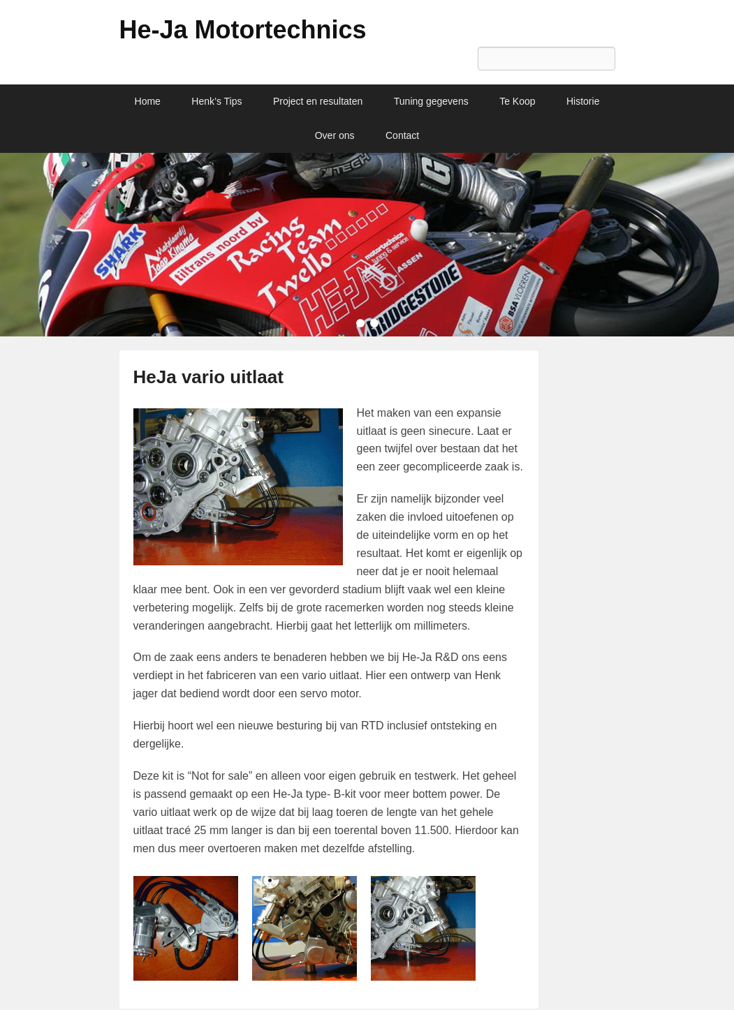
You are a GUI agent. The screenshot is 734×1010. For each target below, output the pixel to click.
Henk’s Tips (216, 101)
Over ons (335, 135)
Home (148, 101)
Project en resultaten (317, 101)
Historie (582, 101)
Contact (402, 135)
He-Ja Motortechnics (243, 29)
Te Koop (517, 101)
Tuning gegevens (431, 101)
